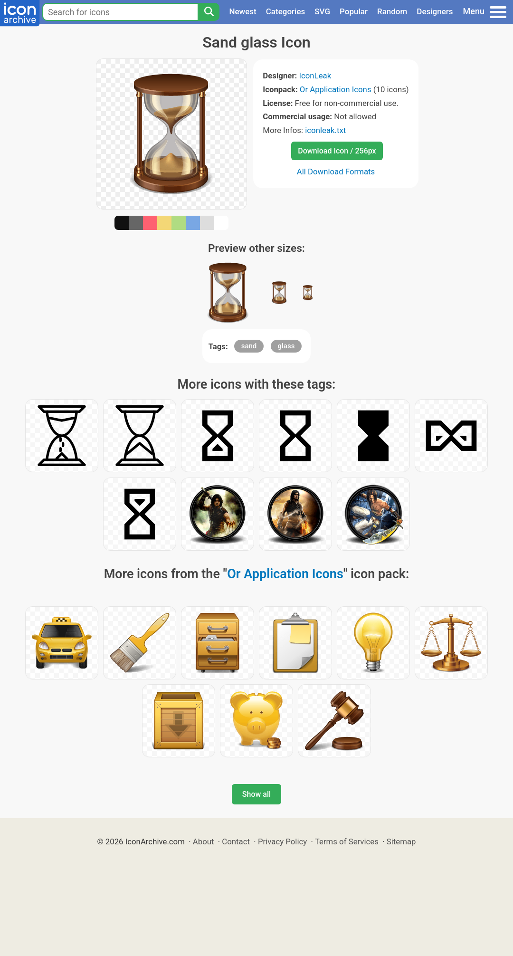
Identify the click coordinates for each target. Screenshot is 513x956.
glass (286, 346)
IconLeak (315, 75)
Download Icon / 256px (337, 150)
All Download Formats (336, 171)
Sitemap (401, 841)
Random (392, 11)
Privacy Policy (282, 841)
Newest (242, 11)
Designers (435, 11)
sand (249, 346)
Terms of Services (347, 841)
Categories (285, 11)
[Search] (208, 12)
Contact (236, 841)
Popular (354, 11)
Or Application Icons (335, 89)
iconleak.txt (325, 130)
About (203, 841)
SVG (322, 11)
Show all (256, 794)
